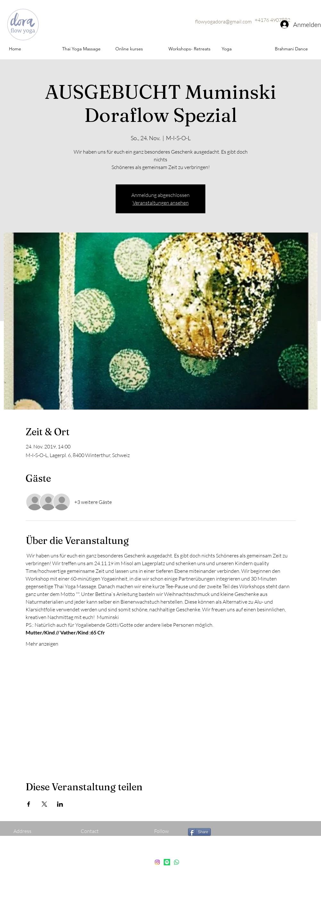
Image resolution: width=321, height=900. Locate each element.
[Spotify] (167, 862)
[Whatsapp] (176, 862)
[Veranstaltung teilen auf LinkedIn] (60, 804)
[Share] (199, 832)
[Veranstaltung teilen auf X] (44, 804)
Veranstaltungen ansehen (161, 203)
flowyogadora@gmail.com (223, 21)
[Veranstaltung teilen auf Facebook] (29, 804)
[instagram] (157, 862)
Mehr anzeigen (42, 644)
